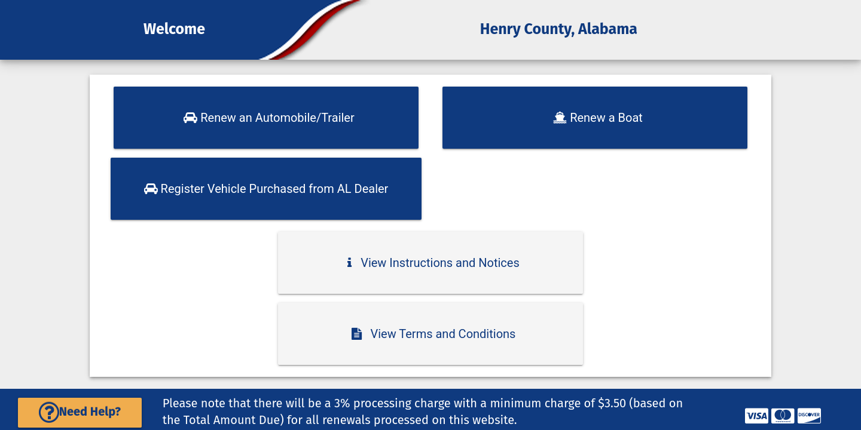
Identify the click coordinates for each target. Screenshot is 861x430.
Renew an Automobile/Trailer (269, 117)
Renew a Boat (598, 117)
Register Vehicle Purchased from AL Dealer (266, 189)
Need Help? (80, 411)
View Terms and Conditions (434, 334)
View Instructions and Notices (433, 263)
